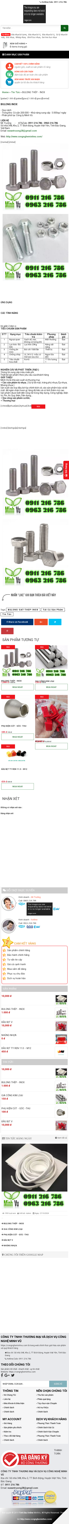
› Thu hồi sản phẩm (44, 1395)
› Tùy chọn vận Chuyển (46, 1403)
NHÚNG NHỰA (9, 1245)
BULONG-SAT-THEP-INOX (23, 610)
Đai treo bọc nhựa (49, 37)
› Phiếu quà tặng (43, 1399)
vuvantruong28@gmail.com (22, 130)
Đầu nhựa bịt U (48, 34)
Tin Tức (15, 92)
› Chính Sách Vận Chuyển (47, 1432)
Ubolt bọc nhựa (33, 37)
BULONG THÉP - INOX (13, 1223)
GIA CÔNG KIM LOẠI (12, 1229)
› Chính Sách (8, 1407)
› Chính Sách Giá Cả (45, 1427)
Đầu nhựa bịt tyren (18, 34)
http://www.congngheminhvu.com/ (36, 1519)
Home (5, 92)
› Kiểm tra (7, 1432)
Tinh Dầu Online (26, 1513)
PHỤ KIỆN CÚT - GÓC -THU (15, 1235)
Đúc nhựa (10, 37)
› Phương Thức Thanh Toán (48, 1423)
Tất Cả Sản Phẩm (53, 610)
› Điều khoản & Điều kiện (13, 1403)
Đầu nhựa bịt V (34, 34)
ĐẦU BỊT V (7, 1240)
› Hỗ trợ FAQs (42, 1407)
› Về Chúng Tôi (9, 1395)
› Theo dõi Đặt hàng (11, 1436)
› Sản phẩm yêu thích (12, 1427)
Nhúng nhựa (20, 37)
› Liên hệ (6, 1399)
